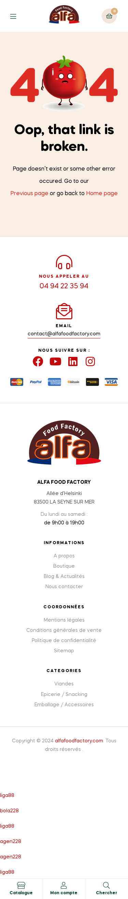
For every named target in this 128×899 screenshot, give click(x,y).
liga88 (7, 795)
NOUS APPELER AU (64, 277)
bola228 (9, 811)
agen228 (10, 841)
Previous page (29, 194)
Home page (102, 194)
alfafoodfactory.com (79, 741)
